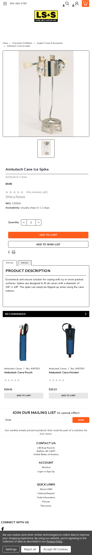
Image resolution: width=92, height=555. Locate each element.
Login (40, 471)
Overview (9, 263)
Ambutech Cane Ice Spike (18, 46)
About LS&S (46, 489)
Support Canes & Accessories (50, 43)
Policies (46, 501)
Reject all (30, 549)
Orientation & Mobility (22, 43)
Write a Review (15, 197)
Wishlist (46, 467)
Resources (46, 505)
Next (85, 314)
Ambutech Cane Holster (64, 372)
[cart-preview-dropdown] (84, 3)
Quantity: (13, 222)
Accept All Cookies (55, 549)
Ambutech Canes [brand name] (13, 368)
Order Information (46, 497)
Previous (82, 314)
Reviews (24, 263)
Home (5, 43)
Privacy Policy (54, 541)
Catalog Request (46, 493)
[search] (65, 4)
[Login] (75, 4)
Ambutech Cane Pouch (18, 372)
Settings (11, 549)
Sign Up (50, 471)
